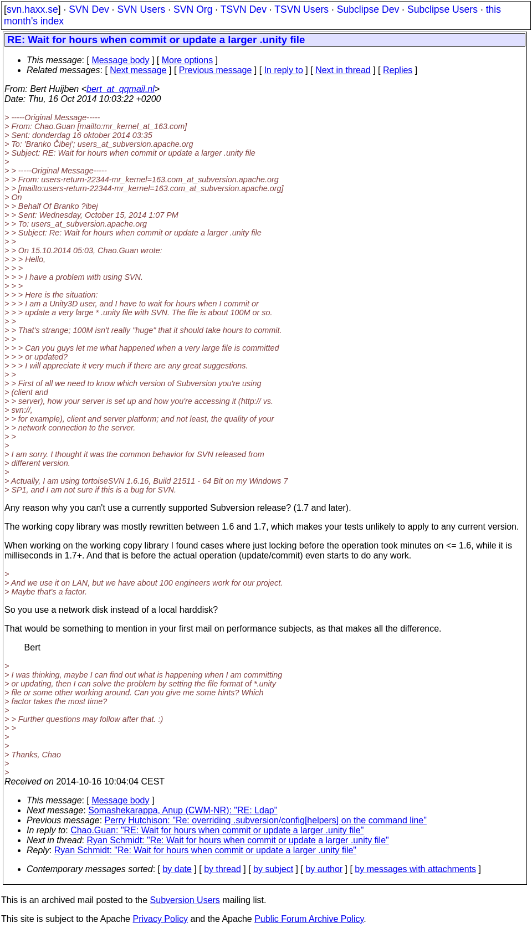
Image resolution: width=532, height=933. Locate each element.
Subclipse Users (442, 9)
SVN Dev (89, 9)
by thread (222, 869)
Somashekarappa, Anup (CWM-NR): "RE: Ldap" (182, 810)
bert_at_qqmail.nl (120, 89)
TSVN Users (301, 9)
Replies (397, 70)
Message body (120, 60)
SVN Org (192, 9)
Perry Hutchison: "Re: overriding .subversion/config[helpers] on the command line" (266, 820)
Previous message (215, 70)
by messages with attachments (415, 869)
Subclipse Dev (368, 9)
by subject (273, 869)
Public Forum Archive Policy (309, 919)
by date (176, 869)
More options (187, 60)
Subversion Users (185, 900)
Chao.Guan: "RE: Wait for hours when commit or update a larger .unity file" (217, 830)
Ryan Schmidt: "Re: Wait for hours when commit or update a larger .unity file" (238, 840)
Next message (138, 70)
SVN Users (141, 9)
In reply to (283, 70)
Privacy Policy (160, 919)
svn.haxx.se (32, 9)
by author (323, 869)
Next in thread (343, 70)
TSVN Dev (244, 9)
